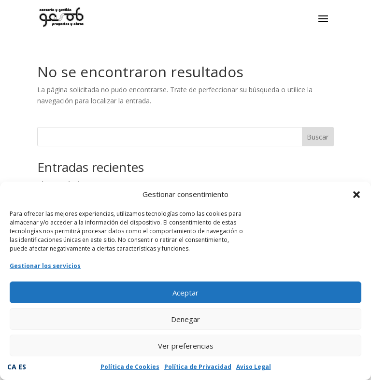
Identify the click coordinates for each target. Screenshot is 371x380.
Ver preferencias (186, 346)
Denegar (185, 319)
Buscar (317, 136)
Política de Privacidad (197, 367)
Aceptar (185, 292)
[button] (356, 194)
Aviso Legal (253, 367)
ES (22, 366)
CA (11, 366)
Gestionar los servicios (45, 266)
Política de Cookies (129, 367)
